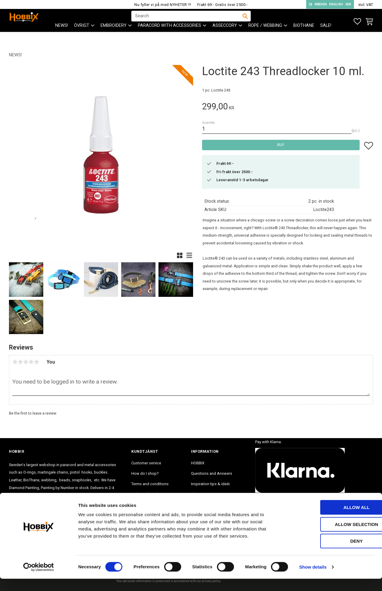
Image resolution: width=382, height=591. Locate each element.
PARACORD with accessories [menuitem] (169, 35)
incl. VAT (365, 4)
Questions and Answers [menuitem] (211, 473)
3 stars (25, 361)
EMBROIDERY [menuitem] (114, 35)
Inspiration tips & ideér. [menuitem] (210, 484)
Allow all (332, 519)
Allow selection (332, 536)
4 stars (31, 361)
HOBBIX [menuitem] (197, 463)
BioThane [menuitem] (303, 35)
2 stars (20, 361)
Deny (332, 553)
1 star (15, 361)
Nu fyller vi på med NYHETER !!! (162, 4)
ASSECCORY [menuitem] (224, 35)
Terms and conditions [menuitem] (150, 484)
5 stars (36, 361)
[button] (357, 21)
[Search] (245, 21)
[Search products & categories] (187, 21)
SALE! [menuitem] (325, 35)
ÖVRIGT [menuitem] (81, 35)
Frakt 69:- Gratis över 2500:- (222, 4)
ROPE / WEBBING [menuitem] (265, 35)
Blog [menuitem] (195, 494)
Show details (313, 579)
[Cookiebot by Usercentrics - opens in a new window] (39, 579)
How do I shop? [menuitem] (144, 473)
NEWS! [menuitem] (61, 35)
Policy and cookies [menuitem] (147, 494)
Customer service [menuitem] (146, 463)
